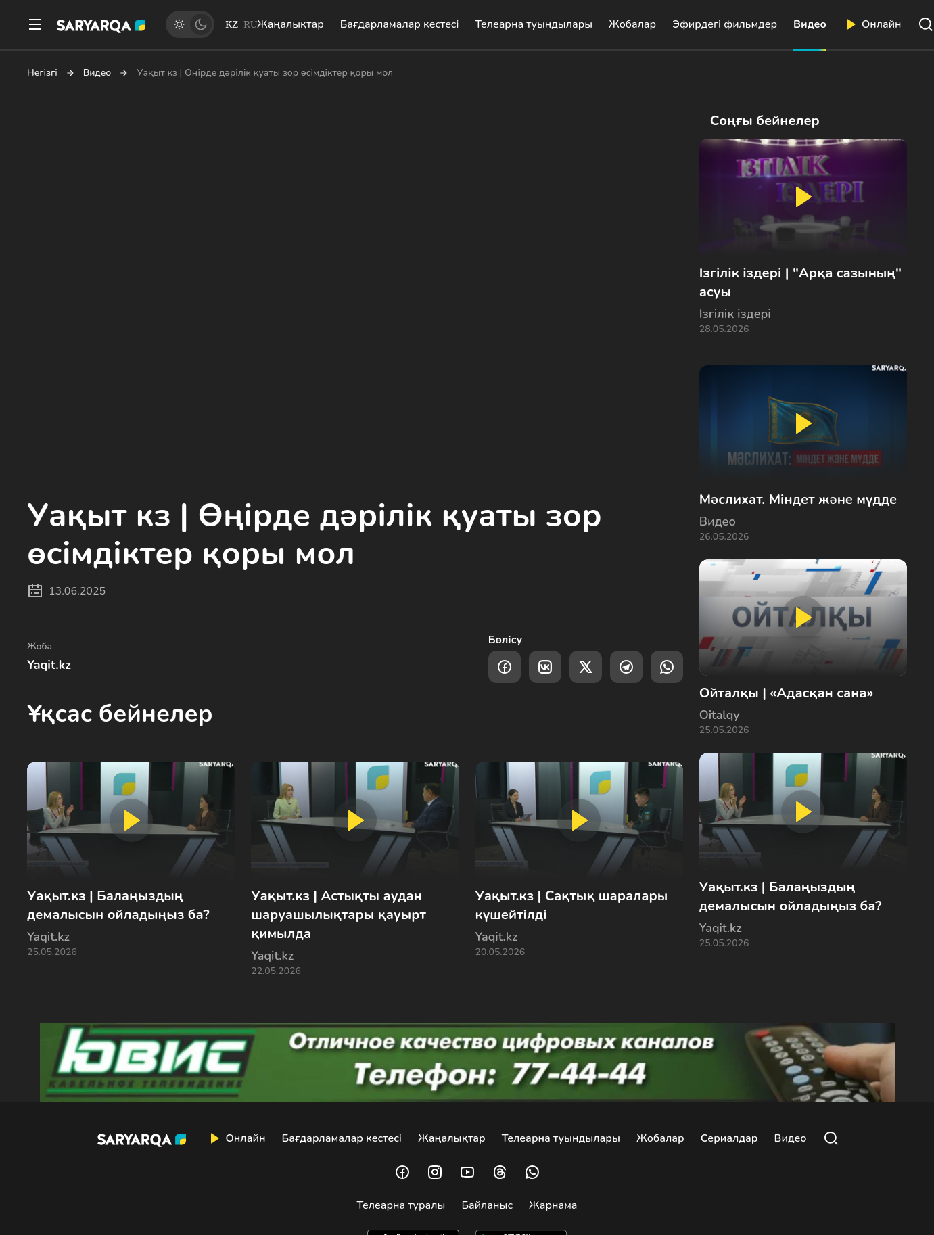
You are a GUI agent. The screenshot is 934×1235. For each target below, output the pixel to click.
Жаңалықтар (290, 24)
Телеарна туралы (401, 1205)
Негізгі (42, 73)
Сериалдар (729, 1138)
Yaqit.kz (49, 665)
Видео (809, 24)
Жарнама (553, 1205)
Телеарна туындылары (533, 24)
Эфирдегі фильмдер (724, 24)
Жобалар (632, 24)
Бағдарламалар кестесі (399, 24)
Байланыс (487, 1205)
